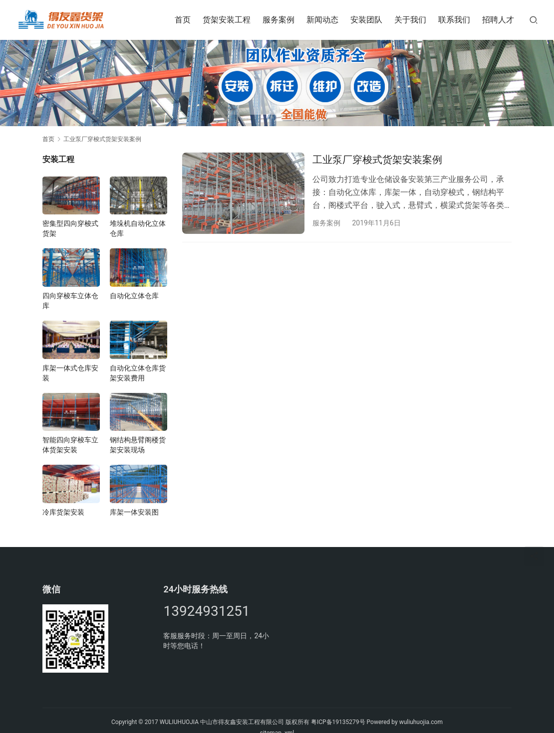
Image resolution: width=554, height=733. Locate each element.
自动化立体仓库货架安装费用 (138, 373)
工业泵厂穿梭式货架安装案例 (377, 160)
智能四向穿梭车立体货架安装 (70, 445)
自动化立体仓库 (134, 296)
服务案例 (278, 19)
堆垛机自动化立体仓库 (138, 228)
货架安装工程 (227, 19)
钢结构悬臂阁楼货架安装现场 (138, 445)
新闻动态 (322, 19)
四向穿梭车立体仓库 (70, 301)
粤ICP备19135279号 (338, 722)
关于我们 (410, 19)
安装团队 (366, 19)
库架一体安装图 (134, 512)
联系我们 (454, 19)
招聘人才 (498, 19)
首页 (183, 19)
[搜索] (533, 19)
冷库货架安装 (63, 512)
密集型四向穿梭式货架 (70, 228)
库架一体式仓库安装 (70, 373)
